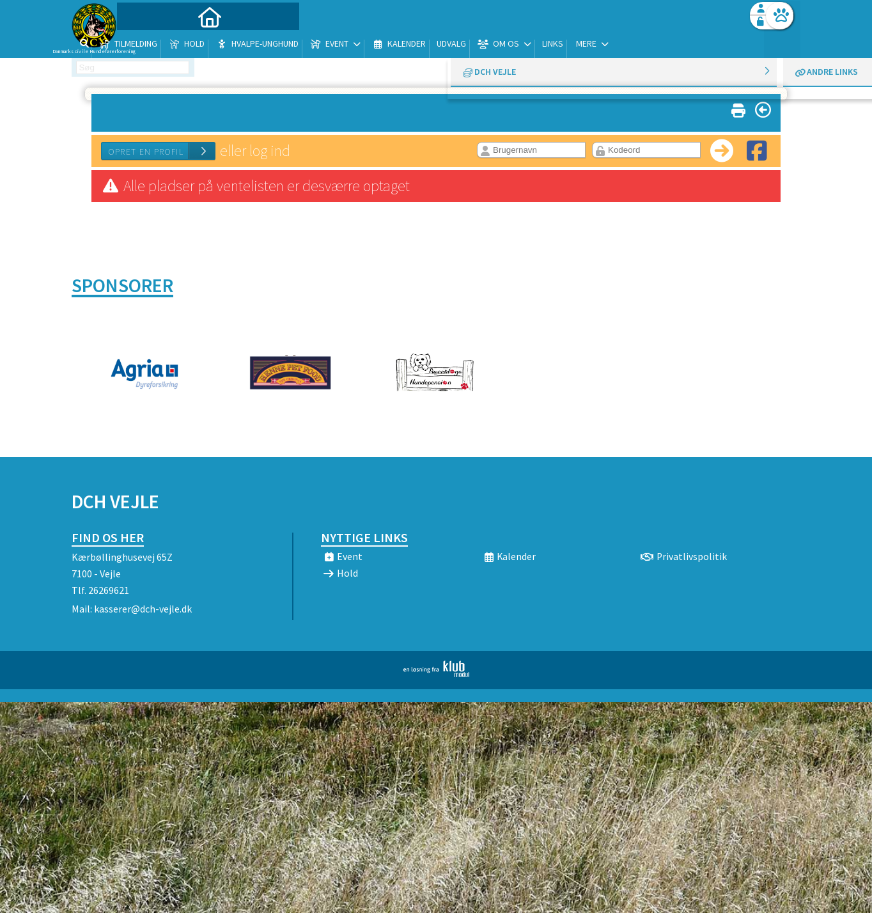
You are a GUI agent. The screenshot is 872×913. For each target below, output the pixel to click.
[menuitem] (151, 43)
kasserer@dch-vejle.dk (143, 608)
